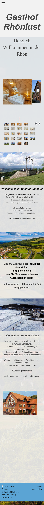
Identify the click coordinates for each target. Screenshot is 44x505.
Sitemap (5, 489)
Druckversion (9, 486)
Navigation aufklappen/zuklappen (22, 3)
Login (39, 486)
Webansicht (37, 489)
